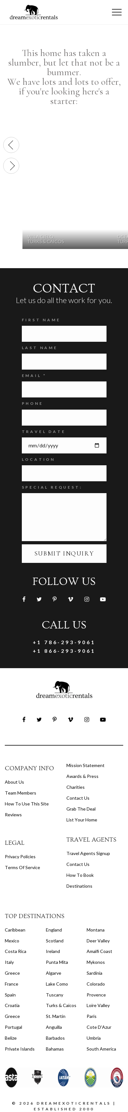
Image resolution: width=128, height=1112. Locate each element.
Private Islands (20, 1049)
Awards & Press (82, 776)
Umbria (94, 1038)
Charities (75, 787)
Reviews (13, 814)
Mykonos (96, 962)
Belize (11, 1038)
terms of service (22, 867)
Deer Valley (98, 940)
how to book (80, 875)
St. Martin (55, 1016)
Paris (92, 1016)
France (11, 984)
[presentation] (11, 145)
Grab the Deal (81, 809)
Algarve (53, 973)
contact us (78, 864)
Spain (10, 994)
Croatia (12, 1005)
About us (14, 782)
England (54, 929)
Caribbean (15, 929)
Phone (32, 403)
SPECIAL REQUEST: (52, 487)
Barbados (55, 1038)
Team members (20, 793)
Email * (34, 375)
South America (101, 1049)
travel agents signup (88, 853)
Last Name (40, 347)
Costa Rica (15, 951)
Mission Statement (85, 765)
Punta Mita (57, 962)
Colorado (96, 984)
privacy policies (20, 856)
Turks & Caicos (61, 1005)
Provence (96, 994)
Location (38, 459)
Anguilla (54, 1027)
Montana (96, 929)
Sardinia (94, 973)
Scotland (55, 940)
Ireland (53, 951)
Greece (12, 973)
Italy (9, 962)
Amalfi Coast (99, 951)
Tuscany (54, 994)
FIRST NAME (41, 319)
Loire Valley (98, 1005)
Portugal (13, 1027)
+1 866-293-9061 (64, 651)
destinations (79, 886)
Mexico (12, 940)
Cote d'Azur (99, 1027)
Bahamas (55, 1049)
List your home (81, 819)
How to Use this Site (27, 803)
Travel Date (44, 431)
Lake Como (57, 984)
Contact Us (78, 798)
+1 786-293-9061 (64, 642)
